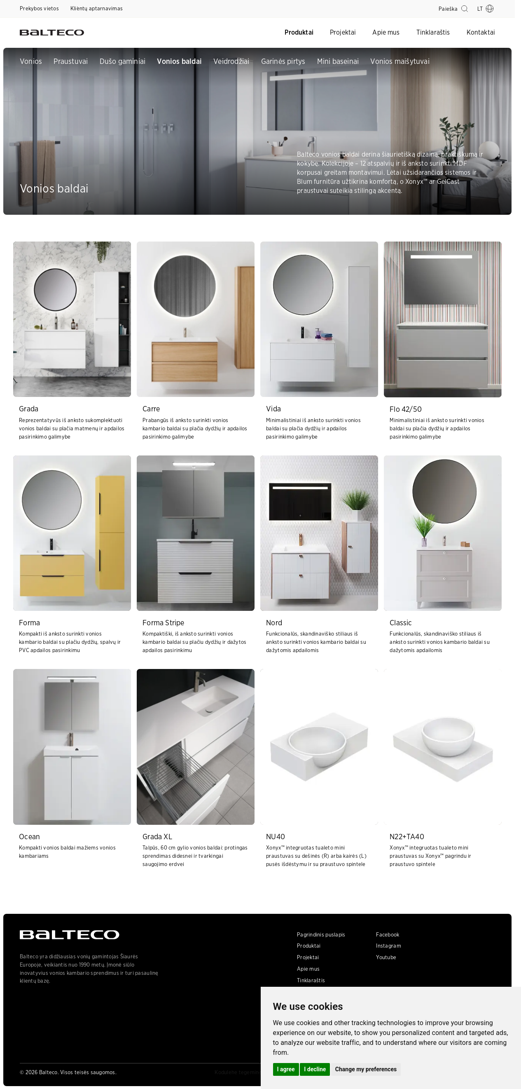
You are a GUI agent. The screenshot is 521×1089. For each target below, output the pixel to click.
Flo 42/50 (406, 409)
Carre (151, 408)
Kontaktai (481, 32)
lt (485, 9)
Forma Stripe (163, 622)
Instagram (388, 946)
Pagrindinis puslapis (321, 935)
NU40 (275, 836)
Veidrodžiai (231, 61)
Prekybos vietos (39, 8)
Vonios (31, 61)
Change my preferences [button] (366, 1069)
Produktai (299, 32)
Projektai (343, 32)
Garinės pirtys (283, 61)
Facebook (387, 935)
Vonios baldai (179, 61)
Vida (273, 408)
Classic (401, 622)
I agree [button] (286, 1069)
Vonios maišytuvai (399, 61)
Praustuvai (71, 61)
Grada (28, 408)
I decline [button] (315, 1069)
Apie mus (386, 32)
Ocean (29, 836)
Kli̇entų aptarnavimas (96, 8)
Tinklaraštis (433, 32)
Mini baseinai (338, 61)
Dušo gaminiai (123, 61)
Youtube (386, 957)
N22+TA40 (407, 836)
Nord (274, 622)
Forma (29, 622)
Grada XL (157, 836)
